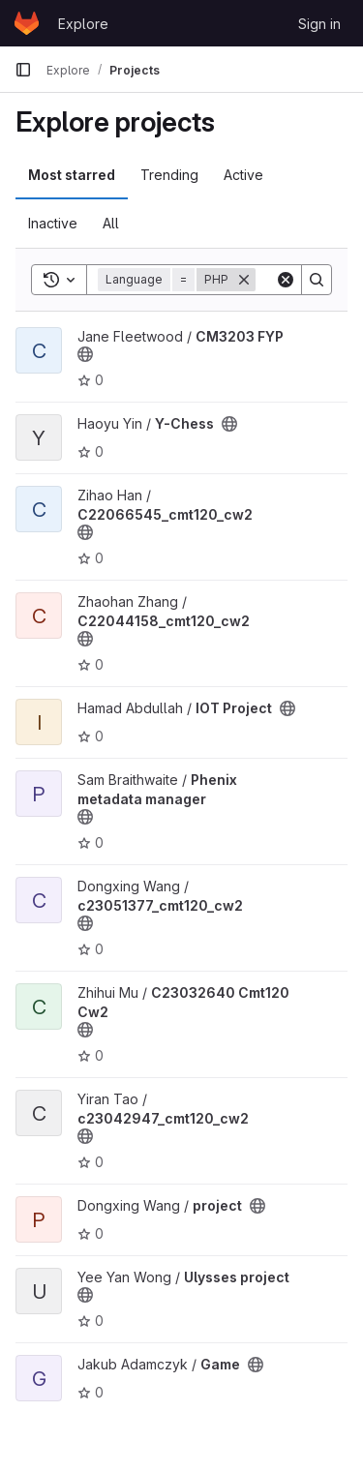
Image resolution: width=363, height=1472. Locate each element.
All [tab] (111, 223)
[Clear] (285, 279)
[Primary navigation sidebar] (23, 69)
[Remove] (244, 279)
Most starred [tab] (71, 174)
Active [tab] (243, 174)
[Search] (316, 279)
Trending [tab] (169, 174)
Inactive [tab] (52, 223)
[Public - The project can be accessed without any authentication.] (85, 354)
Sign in (319, 23)
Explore (83, 23)
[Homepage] (27, 23)
